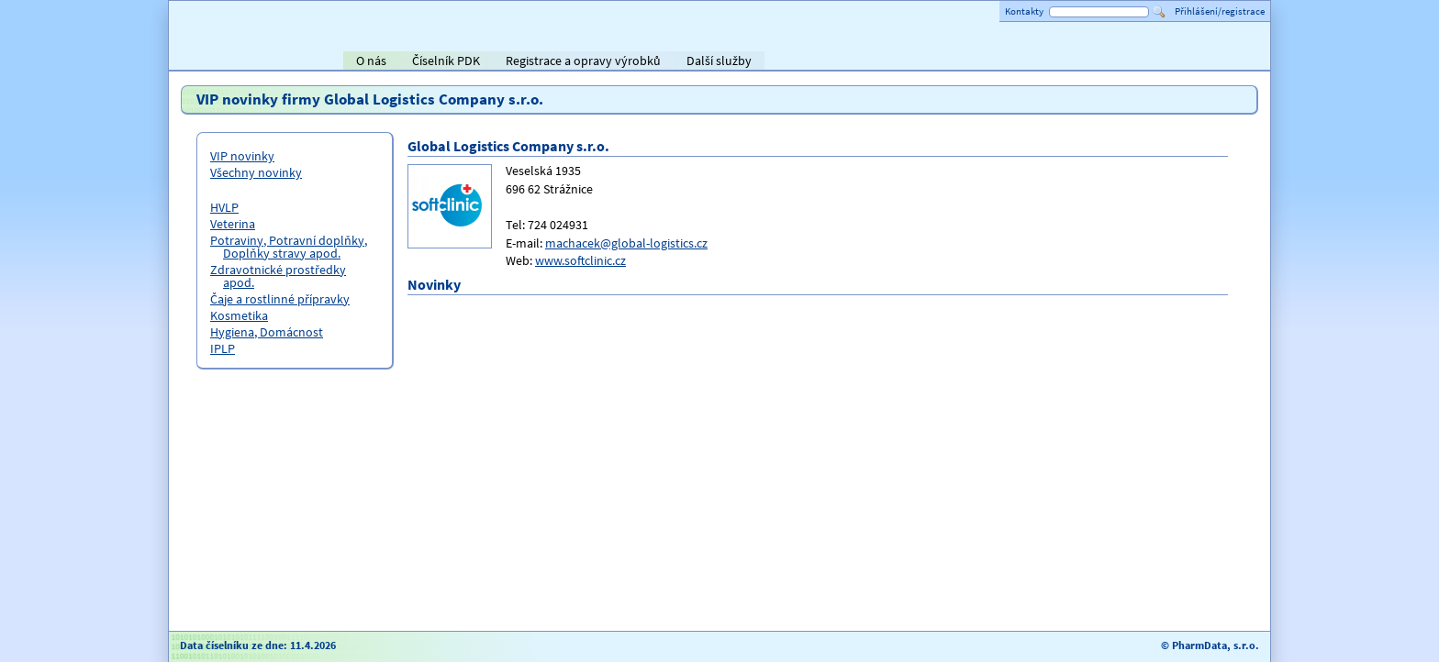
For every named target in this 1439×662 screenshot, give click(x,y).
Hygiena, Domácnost (266, 332)
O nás (371, 60)
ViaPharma (1132, 62)
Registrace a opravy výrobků (583, 60)
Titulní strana (213, 60)
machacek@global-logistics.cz (626, 243)
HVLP (224, 207)
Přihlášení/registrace (1220, 11)
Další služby (719, 60)
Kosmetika (239, 315)
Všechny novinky (256, 172)
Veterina (232, 223)
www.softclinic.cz (580, 260)
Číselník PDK (446, 60)
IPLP (222, 348)
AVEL (967, 62)
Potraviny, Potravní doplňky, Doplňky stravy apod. (288, 246)
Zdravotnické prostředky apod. (278, 276)
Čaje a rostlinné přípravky (280, 299)
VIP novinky (242, 156)
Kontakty (1024, 11)
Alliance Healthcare (1058, 62)
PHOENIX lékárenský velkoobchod (1235, 62)
